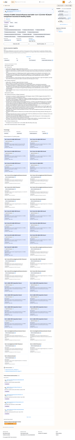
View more (29, 417)
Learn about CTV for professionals (28, 434)
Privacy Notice (59, 433)
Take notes (16, 43)
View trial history (64, 24)
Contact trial (10, 423)
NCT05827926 (31, 39)
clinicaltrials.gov (11, 427)
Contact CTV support (42, 433)
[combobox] (27, 2)
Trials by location (6, 434)
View (69, 18)
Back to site (6, 5)
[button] (6, 26)
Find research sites (24, 433)
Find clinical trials (6, 433)
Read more (28, 56)
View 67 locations (41, 43)
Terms (57, 434)
